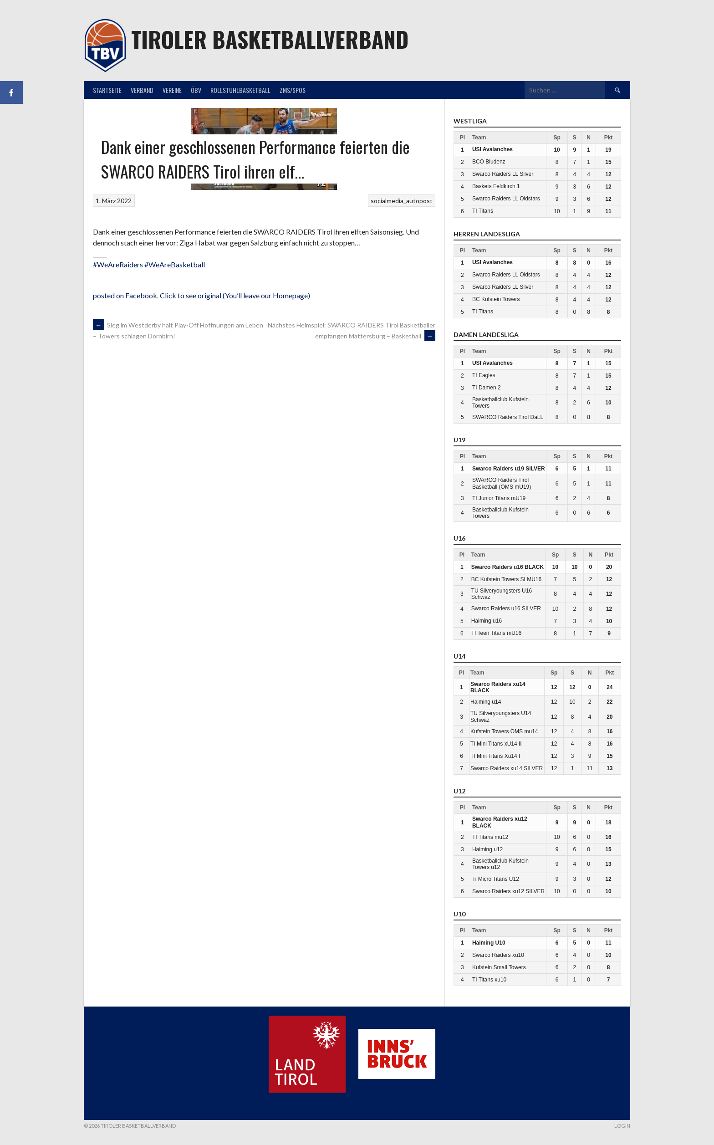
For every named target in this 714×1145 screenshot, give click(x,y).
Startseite (107, 90)
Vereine (172, 90)
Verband (142, 90)
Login (622, 1126)
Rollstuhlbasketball (240, 90)
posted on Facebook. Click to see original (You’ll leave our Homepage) (201, 295)
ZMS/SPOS (293, 90)
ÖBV (196, 90)
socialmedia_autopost (402, 200)
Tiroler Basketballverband (269, 39)
